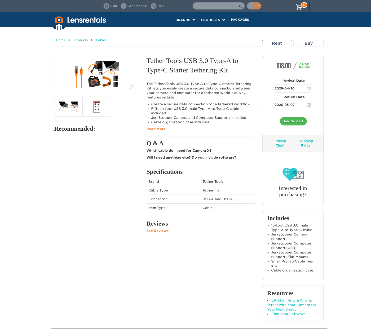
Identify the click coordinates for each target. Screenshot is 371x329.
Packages (240, 20)
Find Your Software (288, 314)
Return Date (294, 97)
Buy (309, 43)
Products (80, 40)
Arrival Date (294, 81)
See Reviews (157, 231)
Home (61, 40)
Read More (156, 129)
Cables (101, 40)
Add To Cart (293, 121)
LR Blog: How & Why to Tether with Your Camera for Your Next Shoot (291, 304)
